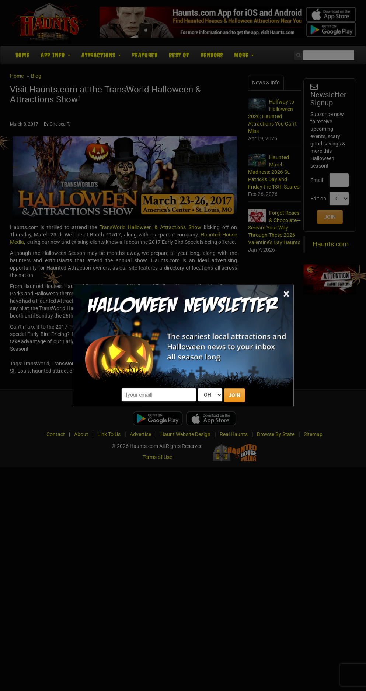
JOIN (234, 395)
